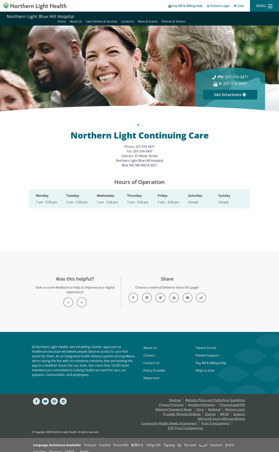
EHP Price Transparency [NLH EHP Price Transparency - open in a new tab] (185, 423)
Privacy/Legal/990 (232, 400)
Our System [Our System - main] (105, 120)
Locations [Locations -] (177, 120)
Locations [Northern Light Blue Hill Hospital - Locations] (214, 16)
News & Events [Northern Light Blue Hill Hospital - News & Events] (234, 16)
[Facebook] (36, 396)
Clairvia (210, 409)
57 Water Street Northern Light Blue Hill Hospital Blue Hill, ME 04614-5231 (139, 156)
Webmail (214, 405)
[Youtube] (45, 396)
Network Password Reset (173, 405)
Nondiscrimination (201, 400)
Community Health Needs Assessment (169, 419)
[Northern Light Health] (35, 6)
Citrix (200, 405)
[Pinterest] (54, 396)
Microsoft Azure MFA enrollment (221, 414)
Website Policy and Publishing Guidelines (215, 395)
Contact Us (151, 358)
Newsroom (151, 373)
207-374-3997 (142, 146)
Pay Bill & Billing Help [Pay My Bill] (211, 358)
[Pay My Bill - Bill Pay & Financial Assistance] (185, 6)
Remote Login (235, 405)
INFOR (224, 409)
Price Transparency (215, 419)
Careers (149, 351)
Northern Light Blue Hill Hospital (40, 16)
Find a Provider (154, 366)
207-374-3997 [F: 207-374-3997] (233, 79)
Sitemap (175, 395)
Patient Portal (206, 343)
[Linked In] (63, 396)
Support (239, 409)
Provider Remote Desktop (182, 409)
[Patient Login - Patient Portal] (218, 6)
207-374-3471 (145, 142)
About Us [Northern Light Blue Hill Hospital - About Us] (162, 16)
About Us (150, 343)
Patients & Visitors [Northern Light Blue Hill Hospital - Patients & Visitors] (260, 16)
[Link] (133, 293)
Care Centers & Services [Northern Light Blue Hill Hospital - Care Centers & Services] (188, 16)
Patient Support (207, 351)
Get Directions (230, 90)
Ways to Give (205, 366)
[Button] (68, 297)
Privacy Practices (171, 400)
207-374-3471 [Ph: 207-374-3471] (233, 72)
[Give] (239, 6)
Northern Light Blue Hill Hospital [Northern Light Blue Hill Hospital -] (142, 120)
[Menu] (264, 6)
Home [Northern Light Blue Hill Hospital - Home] (148, 16)
